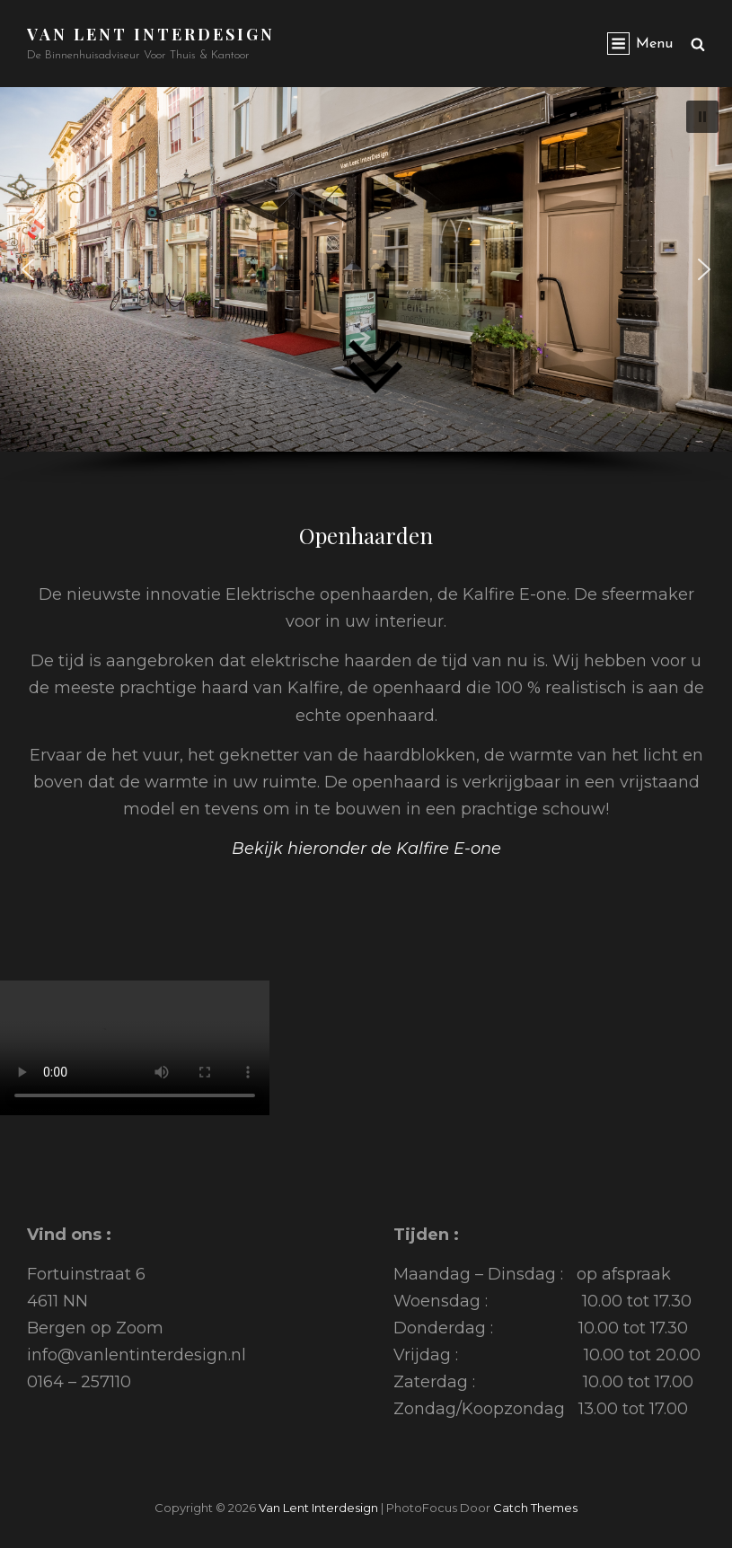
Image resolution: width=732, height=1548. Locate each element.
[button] (27, 269)
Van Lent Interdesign (151, 34)
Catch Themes (535, 1507)
